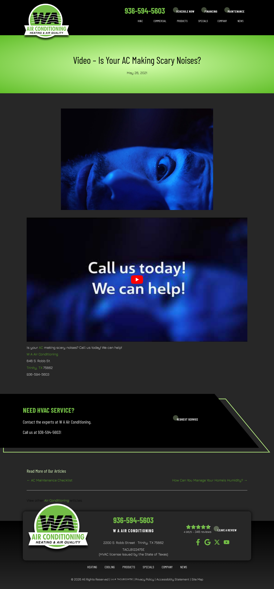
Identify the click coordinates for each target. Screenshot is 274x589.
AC (41, 348)
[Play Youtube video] (137, 280)
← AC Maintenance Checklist (49, 480)
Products (182, 21)
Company (222, 21)
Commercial (160, 21)
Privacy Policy (144, 579)
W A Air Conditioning (42, 354)
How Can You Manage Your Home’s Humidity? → (209, 480)
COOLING (110, 567)
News (241, 21)
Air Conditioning (56, 500)
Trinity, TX (34, 368)
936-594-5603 (145, 10)
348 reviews (203, 531)
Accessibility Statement (172, 579)
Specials (203, 21)
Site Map (197, 579)
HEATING (92, 567)
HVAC (140, 21)
